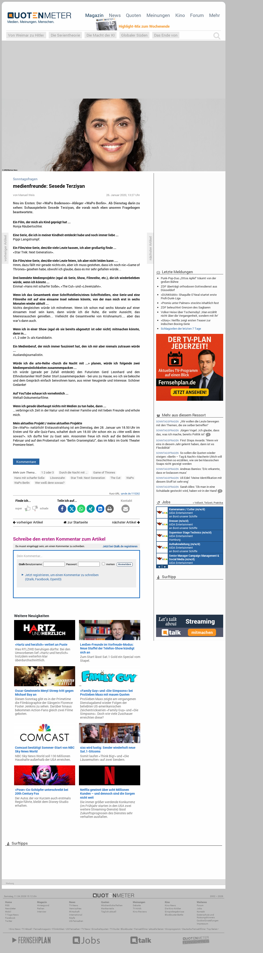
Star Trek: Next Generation (88, 478)
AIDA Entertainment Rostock (188, 558)
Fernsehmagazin (42, 929)
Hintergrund (43, 905)
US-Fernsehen (76, 921)
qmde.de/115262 (130, 493)
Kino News (15, 929)
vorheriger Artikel (28, 522)
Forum (197, 15)
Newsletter (10, 908)
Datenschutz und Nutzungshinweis (206, 916)
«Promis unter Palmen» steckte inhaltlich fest (190, 303)
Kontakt (201, 911)
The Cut (115, 478)
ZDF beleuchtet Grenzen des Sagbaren (185, 307)
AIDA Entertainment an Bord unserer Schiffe (181, 512)
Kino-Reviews (140, 911)
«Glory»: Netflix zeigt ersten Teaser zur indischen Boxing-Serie (185, 322)
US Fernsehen (73, 929)
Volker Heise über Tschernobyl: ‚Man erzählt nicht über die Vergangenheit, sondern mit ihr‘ (189, 314)
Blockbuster (127, 929)
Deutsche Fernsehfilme (193, 929)
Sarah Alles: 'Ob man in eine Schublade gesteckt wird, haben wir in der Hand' (189, 489)
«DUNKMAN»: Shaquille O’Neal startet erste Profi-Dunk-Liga (189, 296)
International (75, 914)
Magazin (94, 15)
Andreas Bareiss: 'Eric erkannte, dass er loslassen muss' (188, 470)
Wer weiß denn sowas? (49, 482)
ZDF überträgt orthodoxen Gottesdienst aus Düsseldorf (189, 288)
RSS (7, 905)
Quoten (133, 15)
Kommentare (26, 461)
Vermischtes (75, 908)
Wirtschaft (74, 911)
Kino (180, 15)
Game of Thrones (104, 472)
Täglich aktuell (108, 911)
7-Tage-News (12, 914)
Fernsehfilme (140, 929)
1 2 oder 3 (47, 472)
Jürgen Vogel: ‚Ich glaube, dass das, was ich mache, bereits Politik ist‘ (187, 432)
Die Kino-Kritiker (173, 908)
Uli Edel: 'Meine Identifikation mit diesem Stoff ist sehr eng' (189, 479)
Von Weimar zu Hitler (26, 35)
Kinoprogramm (173, 929)
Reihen (40, 908)
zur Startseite (76, 522)
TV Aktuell (27, 929)
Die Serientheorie (65, 35)
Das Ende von (166, 35)
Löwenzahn (57, 478)
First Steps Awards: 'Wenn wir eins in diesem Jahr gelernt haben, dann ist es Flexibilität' (187, 443)
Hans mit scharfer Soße (29, 478)
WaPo (130, 478)
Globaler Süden (134, 35)
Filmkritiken (58, 929)
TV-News (73, 905)
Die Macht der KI (101, 35)
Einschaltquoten (100, 929)
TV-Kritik (137, 908)
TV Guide (114, 929)
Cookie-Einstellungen (207, 920)
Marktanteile (107, 908)
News (115, 15)
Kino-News (170, 905)
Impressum (202, 923)
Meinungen (158, 15)
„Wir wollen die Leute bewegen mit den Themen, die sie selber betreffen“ (187, 423)
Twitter (8, 921)
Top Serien (212, 929)
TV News (85, 929)
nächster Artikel (126, 522)
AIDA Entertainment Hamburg (184, 535)
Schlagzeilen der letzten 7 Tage (181, 329)
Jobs (199, 908)
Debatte (137, 905)
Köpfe (72, 917)
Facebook (10, 917)
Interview (41, 911)
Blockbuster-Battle (174, 914)
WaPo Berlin (22, 482)
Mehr (214, 15)
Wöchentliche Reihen (112, 905)
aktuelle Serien (156, 929)
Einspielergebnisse (174, 911)
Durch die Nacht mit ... (73, 472)
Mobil (8, 911)
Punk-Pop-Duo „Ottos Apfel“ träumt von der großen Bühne (188, 280)
